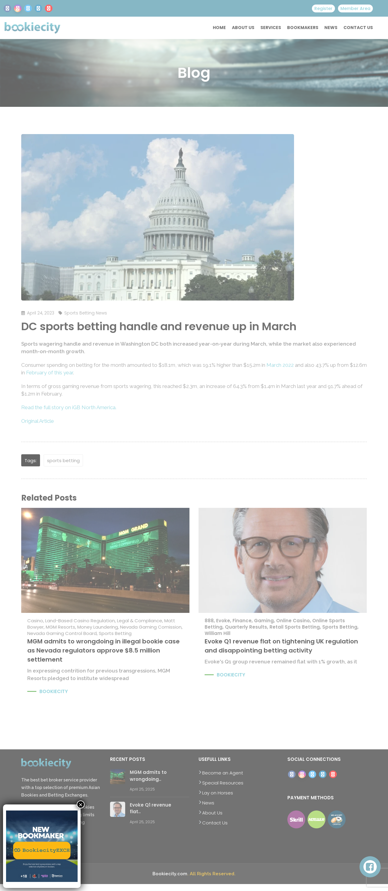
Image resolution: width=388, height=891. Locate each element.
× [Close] (81, 804)
